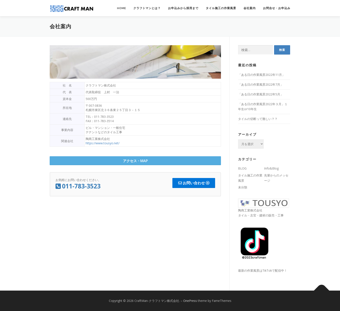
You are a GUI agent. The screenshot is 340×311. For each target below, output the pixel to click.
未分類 (242, 187)
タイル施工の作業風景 (221, 8)
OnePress (190, 301)
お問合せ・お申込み (276, 8)
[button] (135, 160)
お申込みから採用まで (183, 8)
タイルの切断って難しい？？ (258, 119)
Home (121, 8)
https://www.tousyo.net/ (102, 143)
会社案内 (250, 8)
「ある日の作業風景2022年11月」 (261, 75)
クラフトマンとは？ (147, 8)
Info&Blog (271, 168)
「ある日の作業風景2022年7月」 (260, 84)
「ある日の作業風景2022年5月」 (260, 94)
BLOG (242, 168)
